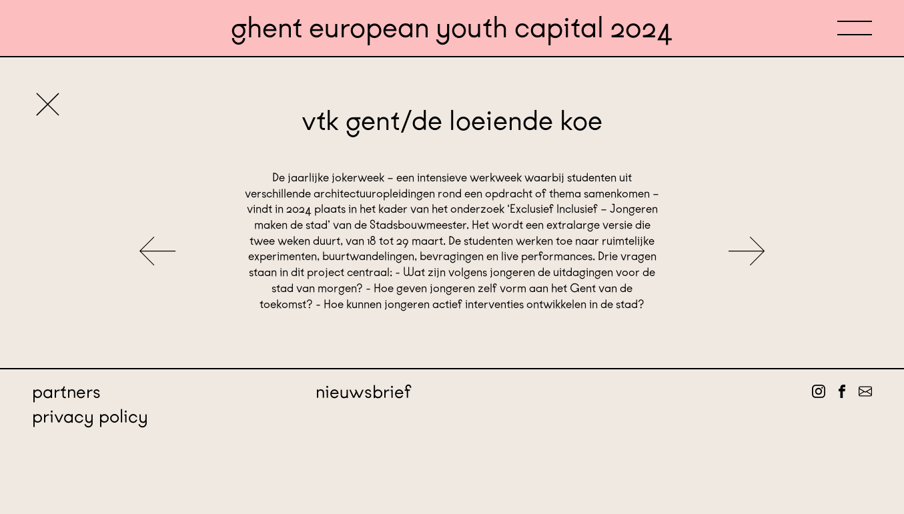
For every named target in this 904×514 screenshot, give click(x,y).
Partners (66, 392)
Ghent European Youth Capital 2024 (452, 27)
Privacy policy (90, 416)
